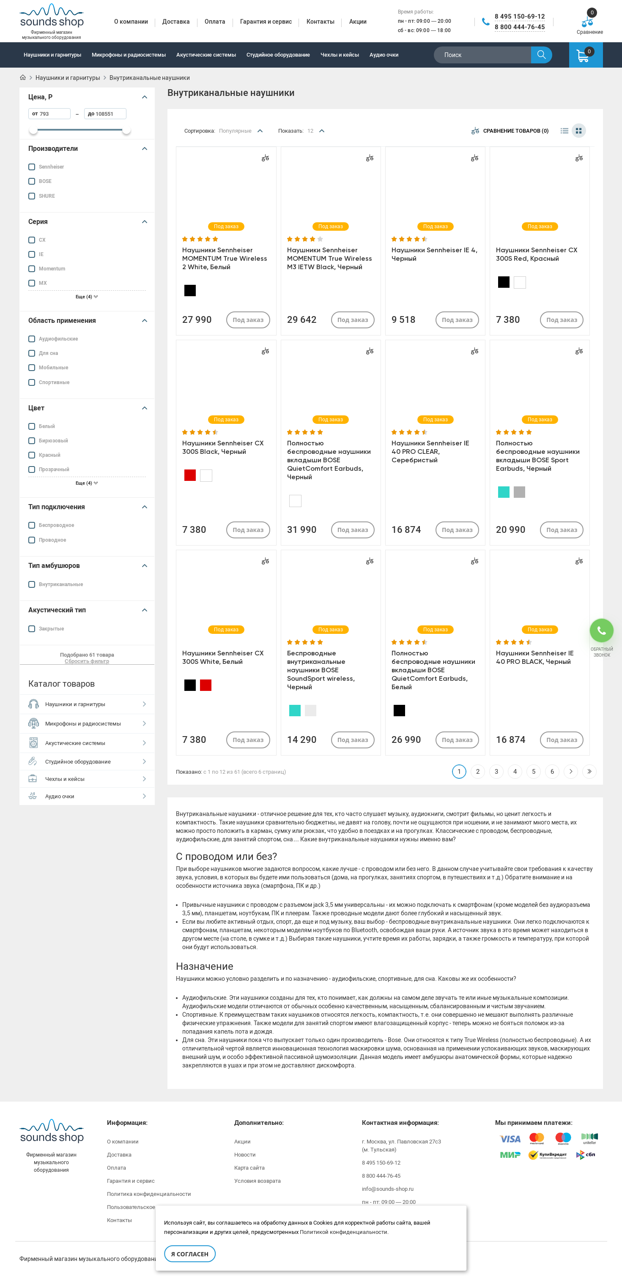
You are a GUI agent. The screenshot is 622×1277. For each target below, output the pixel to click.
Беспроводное (56, 525)
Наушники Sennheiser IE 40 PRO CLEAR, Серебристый (430, 451)
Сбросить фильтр (87, 661)
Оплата (116, 1168)
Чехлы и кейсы (340, 55)
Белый (47, 426)
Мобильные (53, 368)
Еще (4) (87, 297)
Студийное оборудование (278, 55)
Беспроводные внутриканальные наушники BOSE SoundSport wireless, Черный (321, 670)
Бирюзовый (53, 441)
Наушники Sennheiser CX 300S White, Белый (223, 657)
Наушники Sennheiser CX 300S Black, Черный (223, 447)
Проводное (52, 540)
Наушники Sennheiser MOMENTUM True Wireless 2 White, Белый (224, 258)
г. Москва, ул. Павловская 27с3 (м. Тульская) (401, 1145)
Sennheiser (51, 167)
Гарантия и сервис (131, 1181)
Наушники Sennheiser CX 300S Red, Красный (537, 254)
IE (41, 254)
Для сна (48, 353)
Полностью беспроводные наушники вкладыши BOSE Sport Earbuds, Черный (538, 455)
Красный (49, 455)
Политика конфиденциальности (149, 1194)
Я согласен (189, 1254)
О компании (123, 1141)
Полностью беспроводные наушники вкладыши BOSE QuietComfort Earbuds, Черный (329, 460)
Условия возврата (257, 1181)
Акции (242, 1141)
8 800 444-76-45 (520, 27)
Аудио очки (384, 55)
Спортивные (54, 382)
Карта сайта (249, 1168)
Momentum (52, 269)
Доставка (119, 1154)
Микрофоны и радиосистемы (129, 55)
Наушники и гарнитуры (52, 55)
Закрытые (51, 629)
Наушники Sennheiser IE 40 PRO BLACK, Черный (535, 657)
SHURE (47, 196)
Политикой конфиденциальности (343, 1232)
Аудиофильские (58, 339)
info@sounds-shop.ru (388, 1189)
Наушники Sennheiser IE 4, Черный (434, 254)
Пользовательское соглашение (147, 1207)
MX (43, 283)
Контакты (119, 1220)
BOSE (45, 181)
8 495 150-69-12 (520, 16)
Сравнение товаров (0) (510, 130)
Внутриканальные (61, 584)
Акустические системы (206, 55)
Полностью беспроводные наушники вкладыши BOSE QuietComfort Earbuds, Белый (433, 670)
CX (42, 240)
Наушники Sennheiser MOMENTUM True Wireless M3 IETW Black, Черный (329, 258)
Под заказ (248, 320)
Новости (245, 1154)
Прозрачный (54, 469)
